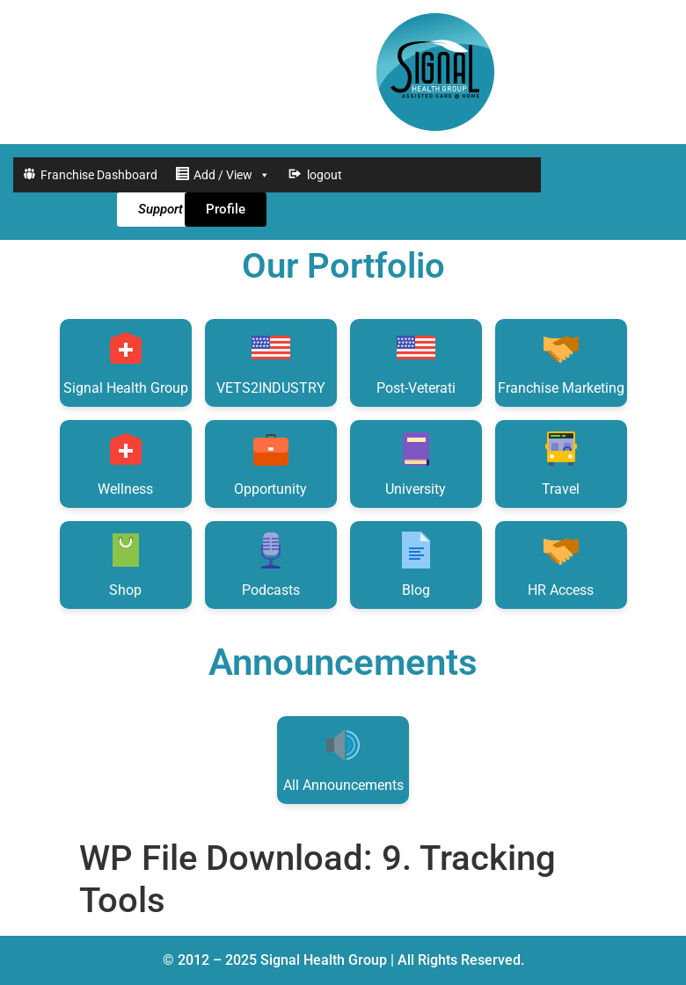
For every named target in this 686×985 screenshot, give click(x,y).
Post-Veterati (416, 361)
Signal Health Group (125, 361)
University (415, 462)
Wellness (125, 462)
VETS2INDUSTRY (270, 361)
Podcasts (271, 563)
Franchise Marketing (561, 361)
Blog (416, 563)
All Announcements (343, 758)
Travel (561, 462)
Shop (126, 563)
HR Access (561, 563)
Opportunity (270, 462)
